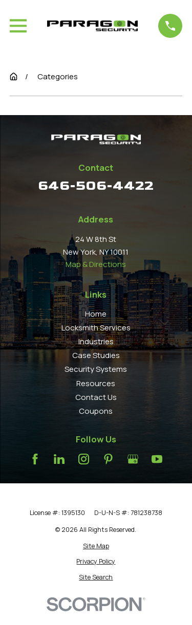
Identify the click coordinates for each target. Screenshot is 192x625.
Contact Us (96, 397)
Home (95, 313)
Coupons (96, 411)
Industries (96, 341)
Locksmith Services (96, 327)
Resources (95, 383)
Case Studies (96, 355)
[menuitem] (96, 546)
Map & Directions (96, 264)
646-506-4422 (96, 185)
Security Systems (96, 369)
